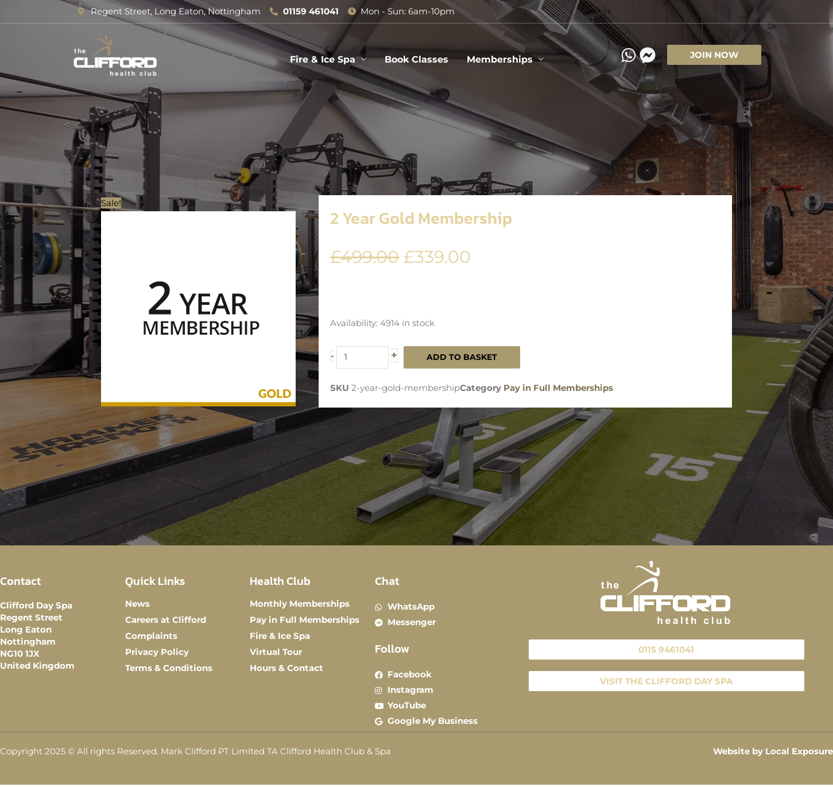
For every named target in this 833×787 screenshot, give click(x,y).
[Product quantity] (363, 357)
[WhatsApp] (629, 55)
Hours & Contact (286, 667)
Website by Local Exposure (773, 754)
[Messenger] (648, 55)
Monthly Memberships (300, 603)
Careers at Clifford (165, 619)
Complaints (151, 635)
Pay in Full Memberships (558, 388)
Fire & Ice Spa (322, 59)
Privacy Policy (157, 651)
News (137, 603)
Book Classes (416, 59)
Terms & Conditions (168, 667)
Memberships (500, 59)
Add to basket (465, 357)
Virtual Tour (276, 651)
